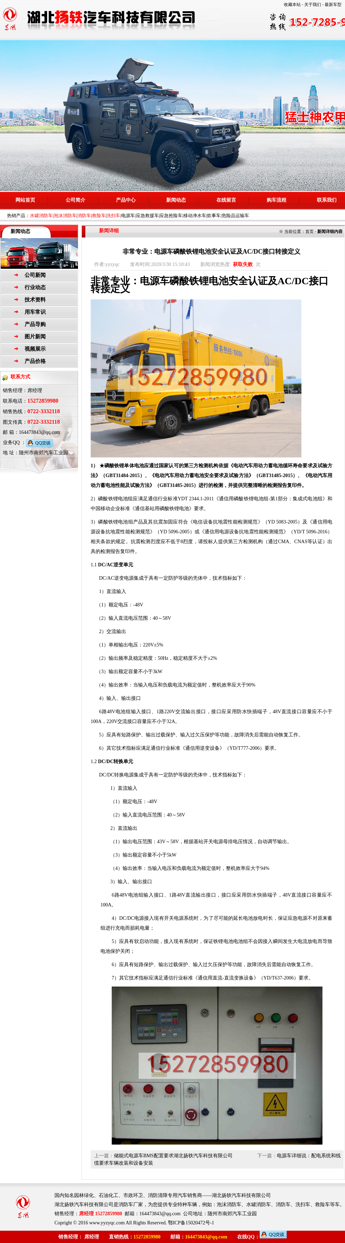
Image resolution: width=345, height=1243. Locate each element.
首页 (309, 231)
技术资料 (35, 299)
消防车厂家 (130, 1204)
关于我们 (312, 4)
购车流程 (276, 200)
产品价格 (35, 361)
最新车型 (333, 4)
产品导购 (35, 324)
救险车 (99, 215)
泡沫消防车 (65, 215)
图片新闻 (35, 336)
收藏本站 (292, 4)
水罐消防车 (41, 215)
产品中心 (126, 200)
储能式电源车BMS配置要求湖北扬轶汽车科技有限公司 (173, 1155)
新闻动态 (176, 200)
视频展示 (35, 349)
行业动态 (35, 287)
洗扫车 (113, 215)
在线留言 (226, 200)
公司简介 (75, 200)
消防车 (84, 215)
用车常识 (35, 312)
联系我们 (327, 200)
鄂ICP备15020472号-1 (191, 1222)
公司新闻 (35, 275)
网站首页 (25, 200)
